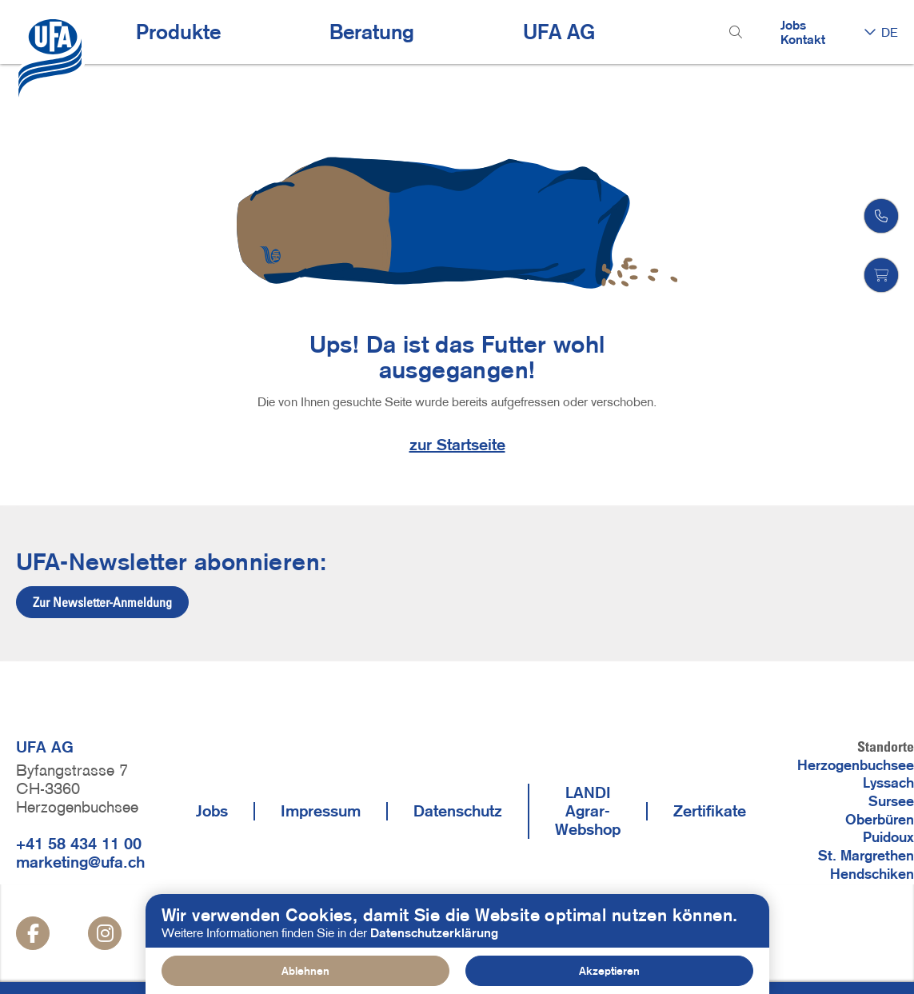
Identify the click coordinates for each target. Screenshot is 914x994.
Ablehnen (305, 971)
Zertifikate (709, 810)
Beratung (371, 32)
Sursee (891, 801)
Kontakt (802, 39)
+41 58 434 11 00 (79, 843)
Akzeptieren (609, 971)
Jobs (793, 25)
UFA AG (559, 32)
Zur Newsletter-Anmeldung (102, 602)
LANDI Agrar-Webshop (588, 811)
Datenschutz (457, 810)
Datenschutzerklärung (434, 932)
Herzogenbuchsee (855, 765)
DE (889, 32)
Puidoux (888, 837)
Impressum (321, 810)
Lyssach (888, 783)
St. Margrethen (866, 855)
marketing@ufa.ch (80, 862)
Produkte (178, 32)
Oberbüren (879, 819)
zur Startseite (457, 444)
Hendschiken (872, 874)
